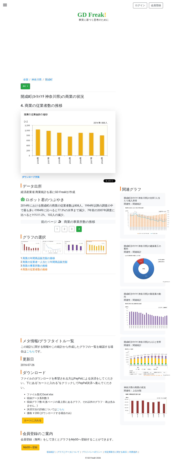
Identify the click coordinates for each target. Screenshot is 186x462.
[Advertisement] (93, 46)
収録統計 (51, 452)
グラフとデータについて (68, 452)
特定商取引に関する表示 (116, 452)
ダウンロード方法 (30, 177)
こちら (30, 351)
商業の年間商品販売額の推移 (39, 258)
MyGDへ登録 (30, 447)
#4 (24, 86)
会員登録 (156, 5)
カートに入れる (32, 420)
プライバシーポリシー (92, 452)
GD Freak (92, 14)
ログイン (140, 5)
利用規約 (133, 452)
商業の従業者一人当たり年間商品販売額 (45, 261)
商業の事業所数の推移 (35, 265)
